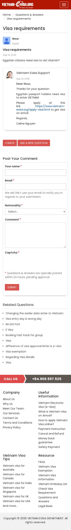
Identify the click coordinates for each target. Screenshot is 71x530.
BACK (9, 143)
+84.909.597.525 (46, 378)
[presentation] (33, 263)
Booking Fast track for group (24, 335)
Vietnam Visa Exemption (47, 468)
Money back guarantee (46, 440)
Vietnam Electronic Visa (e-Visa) (51, 405)
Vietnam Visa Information (47, 477)
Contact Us (10, 418)
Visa (8, 341)
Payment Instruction (52, 429)
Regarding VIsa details (20, 357)
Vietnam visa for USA (16, 501)
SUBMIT (12, 287)
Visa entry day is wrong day (24, 319)
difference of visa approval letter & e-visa (33, 346)
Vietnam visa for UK (16, 496)
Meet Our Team (13, 408)
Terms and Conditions (17, 423)
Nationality (14, 205)
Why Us (7, 404)
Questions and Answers (48, 499)
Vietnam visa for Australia (14, 468)
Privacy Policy (12, 427)
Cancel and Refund (51, 434)
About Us (9, 399)
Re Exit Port (13, 324)
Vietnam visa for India (17, 483)
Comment (13, 219)
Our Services (11, 413)
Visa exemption (16, 351)
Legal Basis (45, 506)
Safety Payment (49, 447)
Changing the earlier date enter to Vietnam (34, 313)
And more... (10, 506)
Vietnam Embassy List (52, 484)
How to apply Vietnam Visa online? (53, 422)
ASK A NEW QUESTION (34, 143)
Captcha (12, 252)
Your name (13, 166)
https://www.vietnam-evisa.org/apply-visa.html (40, 107)
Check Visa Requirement (47, 491)
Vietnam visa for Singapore (14, 490)
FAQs (41, 462)
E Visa (9, 330)
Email (9, 180)
